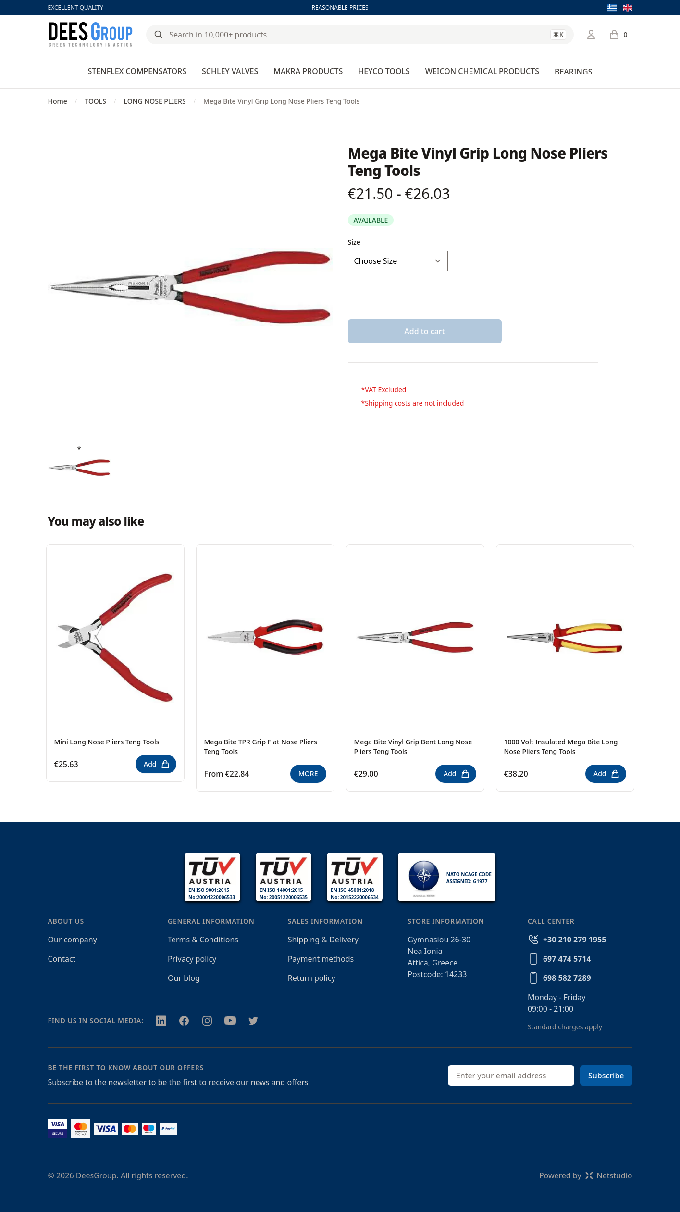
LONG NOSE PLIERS (154, 101)
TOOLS (95, 101)
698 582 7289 (567, 978)
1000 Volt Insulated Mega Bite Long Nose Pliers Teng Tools (561, 746)
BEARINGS (573, 71)
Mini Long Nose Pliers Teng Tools (107, 741)
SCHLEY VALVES (230, 71)
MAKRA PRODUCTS (308, 71)
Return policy (311, 978)
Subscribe (606, 1075)
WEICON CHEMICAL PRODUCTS (482, 71)
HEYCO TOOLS (384, 71)
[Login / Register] (591, 34)
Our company (72, 939)
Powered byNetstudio (585, 1175)
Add (157, 764)
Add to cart (424, 331)
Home (57, 101)
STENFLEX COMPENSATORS (137, 71)
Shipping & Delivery (323, 939)
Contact (62, 958)
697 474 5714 (567, 958)
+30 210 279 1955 (574, 939)
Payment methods (321, 958)
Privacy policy (192, 958)
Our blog (184, 978)
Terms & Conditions (203, 939)
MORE (308, 773)
